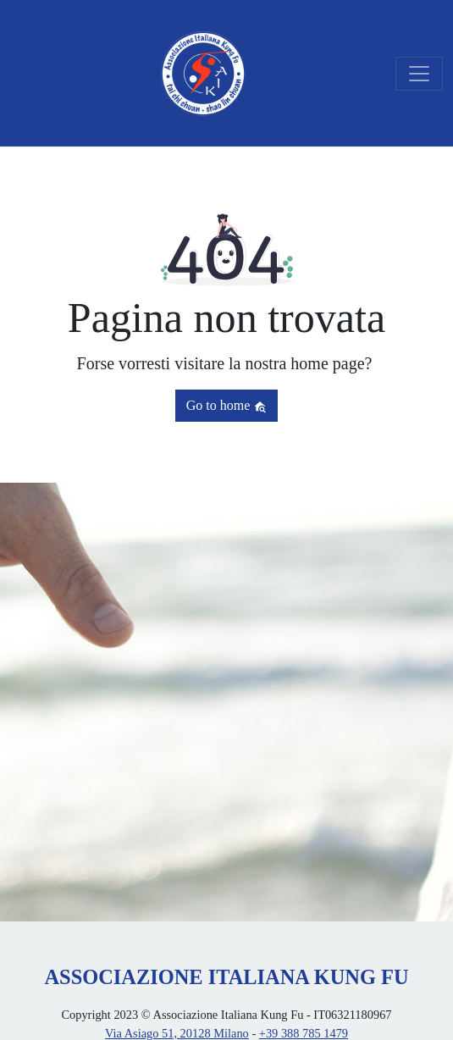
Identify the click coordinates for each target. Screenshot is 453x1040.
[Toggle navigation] (419, 74)
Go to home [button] (227, 405)
